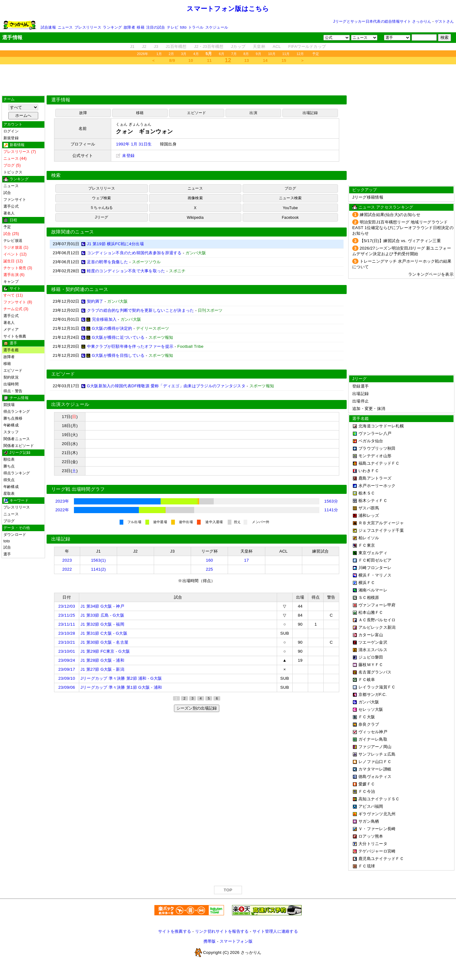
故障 (83, 113)
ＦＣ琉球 (366, 866)
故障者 (129, 27)
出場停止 (360, 401)
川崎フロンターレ (374, 567)
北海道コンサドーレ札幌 (381, 426)
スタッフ (11, 432)
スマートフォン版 (236, 941)
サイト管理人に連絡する (275, 931)
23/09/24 (66, 660)
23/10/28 (66, 633)
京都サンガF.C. (372, 694)
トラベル (195, 27)
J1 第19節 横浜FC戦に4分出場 (115, 243)
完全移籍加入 (104, 319)
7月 (234, 54)
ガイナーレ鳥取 (372, 739)
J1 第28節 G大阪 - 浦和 (102, 660)
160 (209, 560)
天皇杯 (259, 46)
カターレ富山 (370, 634)
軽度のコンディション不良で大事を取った (126, 271)
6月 (222, 54)
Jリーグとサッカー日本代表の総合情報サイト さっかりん (382, 21)
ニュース (65, 27)
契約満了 (95, 301)
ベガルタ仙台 (370, 441)
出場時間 (11, 384)
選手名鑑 (11, 350)
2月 (171, 54)
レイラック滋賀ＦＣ (376, 687)
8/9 (172, 60)
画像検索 (195, 198)
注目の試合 (155, 27)
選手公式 (11, 206)
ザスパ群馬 (368, 508)
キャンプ (11, 281)
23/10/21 (66, 642)
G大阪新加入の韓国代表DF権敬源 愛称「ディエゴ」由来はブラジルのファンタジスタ (166, 386)
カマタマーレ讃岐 (374, 769)
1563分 (331, 501)
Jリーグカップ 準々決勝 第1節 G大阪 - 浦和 (121, 687)
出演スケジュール (70, 404)
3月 (184, 54)
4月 (196, 54)
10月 (272, 54)
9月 (258, 54)
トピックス (12, 172)
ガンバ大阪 (368, 702)
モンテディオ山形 (374, 455)
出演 (253, 113)
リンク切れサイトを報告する (222, 931)
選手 (7, 554)
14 (265, 60)
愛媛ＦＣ (366, 784)
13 (246, 60)
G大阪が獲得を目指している (118, 355)
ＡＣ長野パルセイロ (376, 620)
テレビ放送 (12, 240)
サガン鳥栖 (368, 821)
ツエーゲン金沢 (372, 642)
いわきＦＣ (368, 470)
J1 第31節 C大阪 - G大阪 (103, 633)
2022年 (62, 510)
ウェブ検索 (101, 198)
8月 (246, 54)
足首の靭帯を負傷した (107, 262)
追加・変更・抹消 (368, 408)
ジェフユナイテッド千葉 (381, 530)
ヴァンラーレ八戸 (374, 433)
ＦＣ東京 (366, 545)
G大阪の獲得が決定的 (112, 328)
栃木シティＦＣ (372, 500)
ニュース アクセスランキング (385, 207)
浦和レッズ (368, 515)
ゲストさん (444, 21)
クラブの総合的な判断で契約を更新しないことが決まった (140, 310)
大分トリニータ (372, 843)
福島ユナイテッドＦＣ (379, 463)
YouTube (290, 208)
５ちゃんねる (101, 207)
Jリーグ (101, 217)
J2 (144, 46)
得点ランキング (16, 411)
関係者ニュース (16, 439)
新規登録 (11, 138)
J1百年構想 (176, 46)
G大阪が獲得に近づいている (118, 337)
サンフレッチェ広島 (376, 754)
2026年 (142, 54)
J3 (156, 46)
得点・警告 (12, 391)
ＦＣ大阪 (366, 717)
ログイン (11, 131)
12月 (300, 54)
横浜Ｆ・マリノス (374, 575)
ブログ (9, 521)
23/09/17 (66, 669)
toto (183, 27)
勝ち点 (9, 466)
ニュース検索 (290, 198)
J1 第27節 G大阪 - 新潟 (102, 669)
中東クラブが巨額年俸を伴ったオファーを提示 (130, 346)
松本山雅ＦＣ (370, 612)
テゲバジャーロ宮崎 (376, 851)
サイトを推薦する (174, 931)
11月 (286, 54)
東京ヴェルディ (372, 552)
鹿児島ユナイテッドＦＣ (381, 858)
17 (246, 560)
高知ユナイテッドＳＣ (379, 799)
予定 (315, 54)
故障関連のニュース (72, 231)
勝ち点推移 (12, 418)
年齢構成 (11, 425)
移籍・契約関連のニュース (79, 289)
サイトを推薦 (14, 336)
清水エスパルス (372, 649)
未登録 (125, 155)
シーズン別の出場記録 (196, 708)
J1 (132, 46)
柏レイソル (368, 538)
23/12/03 (66, 606)
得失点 (9, 480)
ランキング (112, 27)
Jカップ (238, 46)
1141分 (331, 510)
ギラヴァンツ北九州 (376, 814)
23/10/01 (66, 651)
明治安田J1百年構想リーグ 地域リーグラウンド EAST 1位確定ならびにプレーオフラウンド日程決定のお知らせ (403, 228)
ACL (277, 46)
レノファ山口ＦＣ (374, 761)
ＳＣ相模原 (368, 597)
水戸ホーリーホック (376, 485)
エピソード (12, 370)
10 (191, 60)
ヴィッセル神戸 (372, 731)
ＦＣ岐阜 (366, 679)
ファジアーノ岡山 (374, 746)
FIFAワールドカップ (307, 46)
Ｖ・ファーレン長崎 (376, 828)
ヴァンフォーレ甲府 (376, 605)
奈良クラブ (368, 724)
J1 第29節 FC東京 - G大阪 (105, 651)
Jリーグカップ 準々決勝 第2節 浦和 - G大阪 (121, 678)
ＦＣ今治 (366, 791)
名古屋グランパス (374, 672)
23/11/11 (66, 624)
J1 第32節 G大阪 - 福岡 (102, 624)
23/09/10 (66, 678)
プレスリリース (88, 27)
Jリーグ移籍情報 (367, 197)
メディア (11, 329)
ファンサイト (14, 199)
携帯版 (209, 941)
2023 (67, 560)
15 (284, 60)
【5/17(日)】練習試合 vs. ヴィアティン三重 (400, 240)
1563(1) (98, 560)
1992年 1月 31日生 (134, 144)
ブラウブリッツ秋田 (376, 448)
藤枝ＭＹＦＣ (370, 664)
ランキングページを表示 (431, 274)
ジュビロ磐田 (370, 657)
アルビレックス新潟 (376, 627)
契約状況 (11, 377)
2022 (67, 569)
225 (209, 569)
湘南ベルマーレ (372, 590)
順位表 (9, 459)
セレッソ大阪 (370, 709)
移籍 (140, 27)
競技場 (9, 404)
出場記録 (310, 113)
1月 (159, 54)
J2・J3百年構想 (209, 46)
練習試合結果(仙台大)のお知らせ (390, 214)
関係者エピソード (18, 446)
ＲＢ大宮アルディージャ (381, 523)
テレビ (172, 27)
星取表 (9, 493)
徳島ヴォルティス (374, 776)
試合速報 (48, 27)
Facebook (290, 217)
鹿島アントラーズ (374, 478)
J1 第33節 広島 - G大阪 (102, 615)
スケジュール (216, 27)
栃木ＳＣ (366, 493)
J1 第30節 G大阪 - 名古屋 (104, 642)
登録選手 (360, 386)
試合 (7, 193)
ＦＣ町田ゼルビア (374, 560)
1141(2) (98, 569)
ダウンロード (14, 534)
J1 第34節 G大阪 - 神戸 (102, 606)
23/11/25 (66, 615)
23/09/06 (66, 687)
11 (209, 60)
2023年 (62, 501)
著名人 (9, 213)
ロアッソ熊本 (370, 836)
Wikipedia (195, 217)
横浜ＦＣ (366, 582)
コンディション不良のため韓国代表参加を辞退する (134, 253)
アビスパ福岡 (370, 806)
